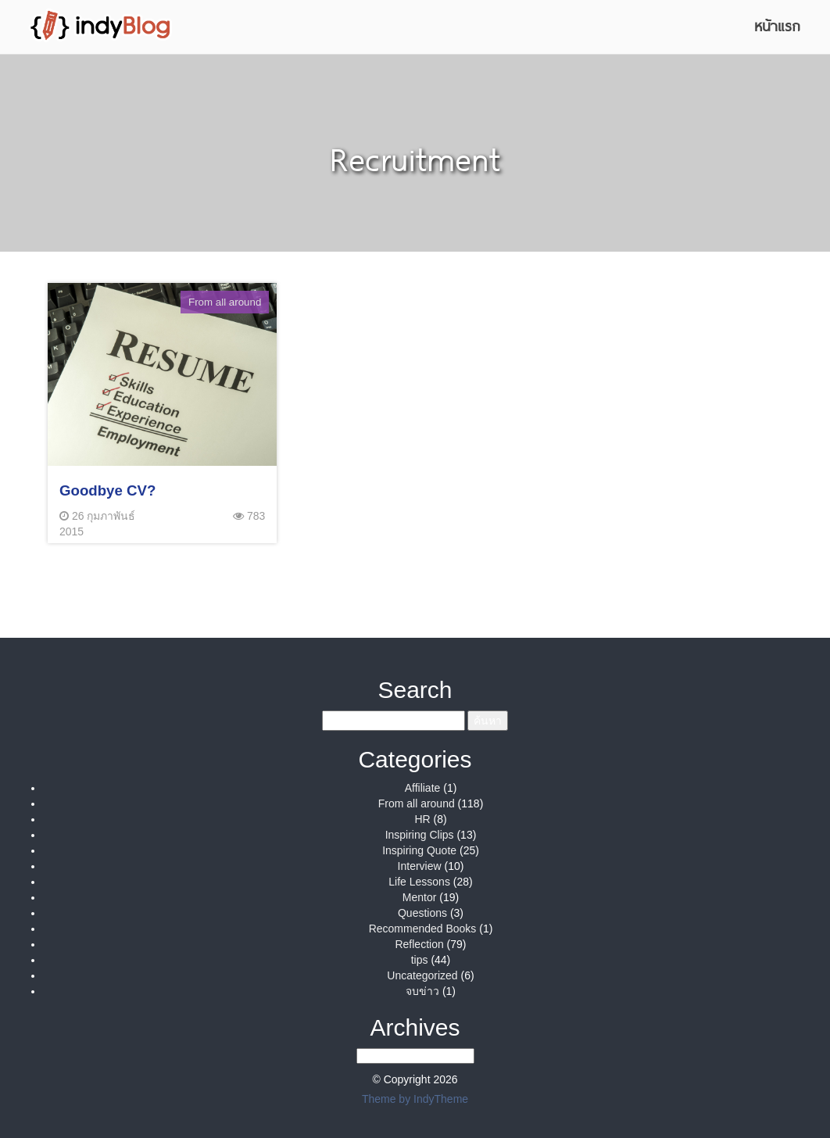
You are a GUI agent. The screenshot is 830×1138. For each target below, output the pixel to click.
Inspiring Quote (419, 850)
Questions (422, 913)
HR (422, 819)
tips (419, 960)
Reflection (419, 944)
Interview (420, 866)
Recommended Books (423, 928)
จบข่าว (422, 991)
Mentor (419, 897)
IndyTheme (440, 1099)
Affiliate (423, 788)
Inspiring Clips (419, 834)
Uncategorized (422, 975)
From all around (416, 803)
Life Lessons (419, 881)
